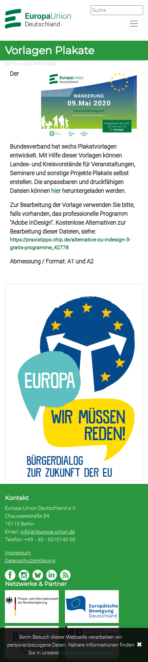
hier (56, 190)
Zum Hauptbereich (5, 0)
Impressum (18, 552)
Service (12, 63)
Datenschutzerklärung (30, 560)
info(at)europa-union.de (47, 531)
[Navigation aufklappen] (134, 23)
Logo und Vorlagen (40, 63)
